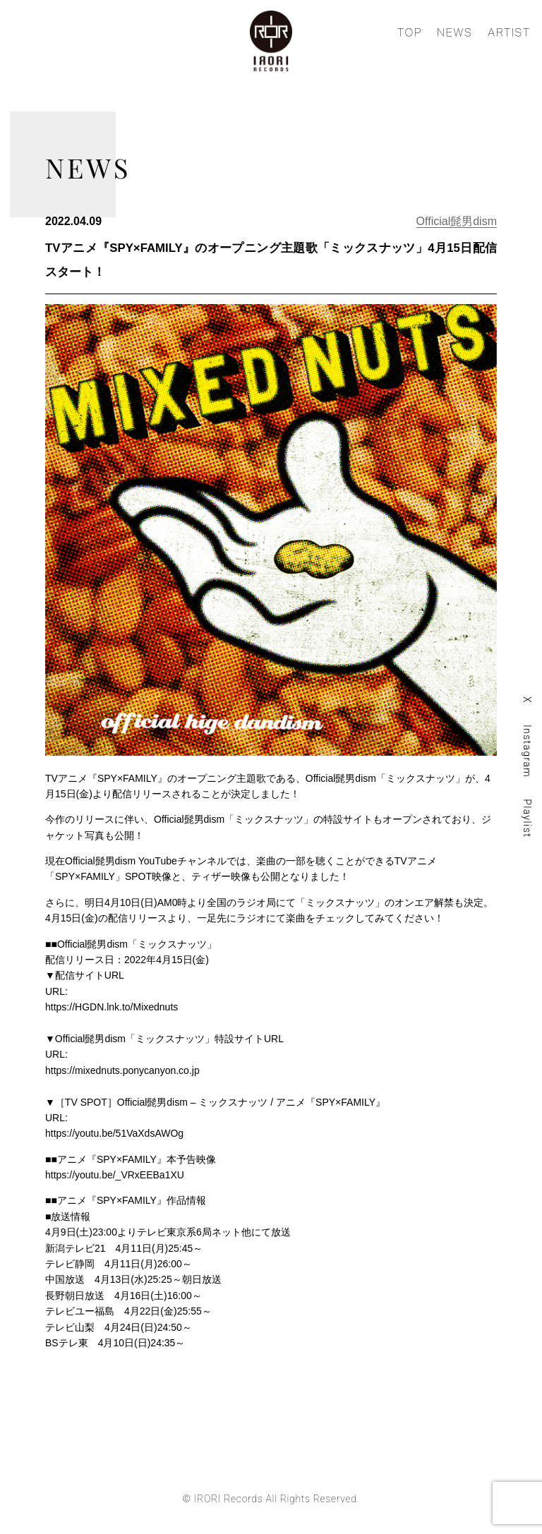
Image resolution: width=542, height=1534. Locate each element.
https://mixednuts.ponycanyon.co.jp (122, 1070)
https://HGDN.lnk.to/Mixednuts (111, 1007)
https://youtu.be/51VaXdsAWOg (114, 1133)
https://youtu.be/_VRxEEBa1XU (114, 1174)
